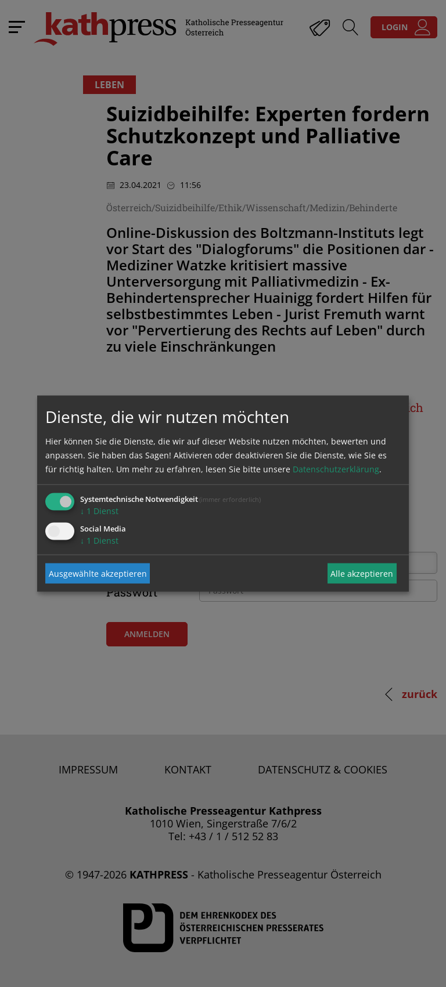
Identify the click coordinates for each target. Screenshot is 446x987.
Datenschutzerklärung (336, 469)
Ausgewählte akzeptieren (98, 573)
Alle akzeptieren (361, 573)
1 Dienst (99, 510)
